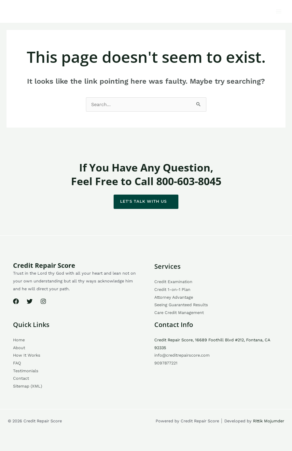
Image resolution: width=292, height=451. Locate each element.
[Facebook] (16, 301)
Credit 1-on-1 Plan (172, 289)
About (19, 347)
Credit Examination (173, 281)
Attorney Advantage (173, 297)
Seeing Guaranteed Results (181, 304)
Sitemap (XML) (27, 386)
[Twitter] (30, 301)
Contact (21, 378)
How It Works (26, 355)
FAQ (17, 363)
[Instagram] (43, 301)
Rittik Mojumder (268, 420)
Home (19, 339)
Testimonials (25, 370)
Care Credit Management (179, 312)
